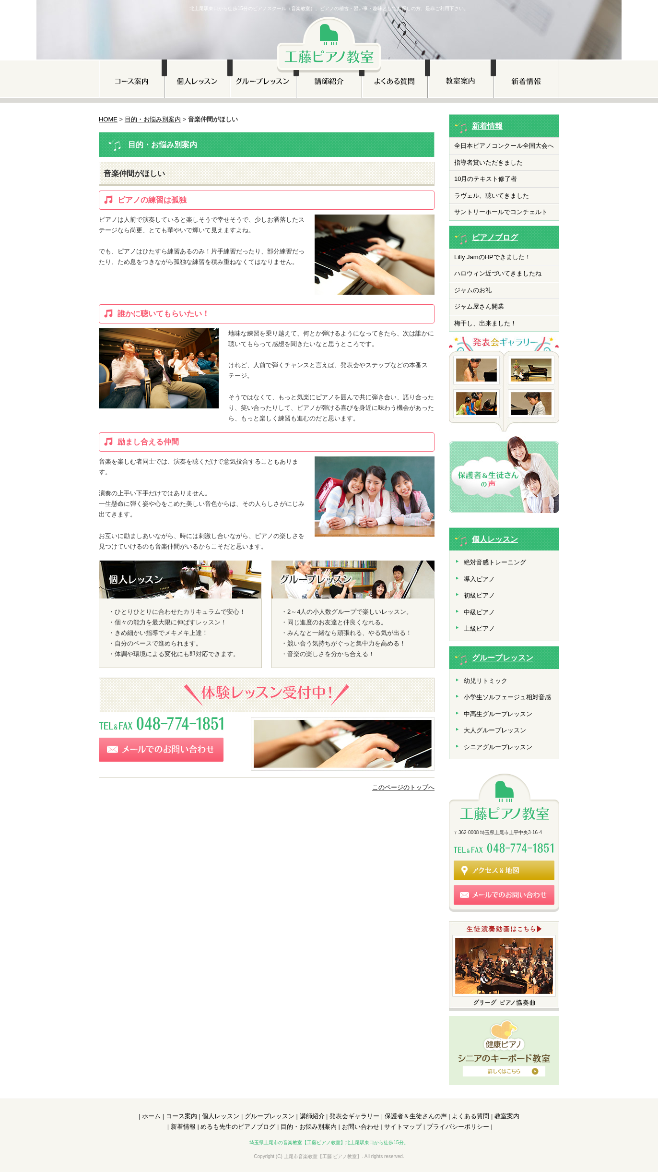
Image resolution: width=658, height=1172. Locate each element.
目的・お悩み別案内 (153, 119)
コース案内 (181, 1116)
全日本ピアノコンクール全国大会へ (504, 145)
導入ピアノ (479, 579)
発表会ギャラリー (354, 1116)
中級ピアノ (479, 612)
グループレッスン (502, 658)
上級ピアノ (479, 628)
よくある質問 (470, 1116)
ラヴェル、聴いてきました (491, 195)
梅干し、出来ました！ (485, 323)
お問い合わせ (360, 1126)
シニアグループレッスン (498, 747)
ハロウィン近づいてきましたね (497, 273)
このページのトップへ (403, 787)
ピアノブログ (495, 237)
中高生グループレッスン (498, 714)
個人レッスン (495, 539)
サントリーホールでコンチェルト (501, 211)
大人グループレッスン (495, 730)
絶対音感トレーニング (495, 562)
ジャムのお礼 (473, 290)
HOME (108, 119)
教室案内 (506, 1116)
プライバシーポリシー (458, 1126)
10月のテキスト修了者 (485, 178)
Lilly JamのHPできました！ (492, 257)
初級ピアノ (479, 595)
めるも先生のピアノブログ (237, 1126)
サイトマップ (403, 1126)
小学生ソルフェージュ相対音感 (507, 697)
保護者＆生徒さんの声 (416, 1116)
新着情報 (487, 126)
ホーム (151, 1116)
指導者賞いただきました (488, 162)
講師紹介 (312, 1116)
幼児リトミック (485, 680)
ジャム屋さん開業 (479, 306)
